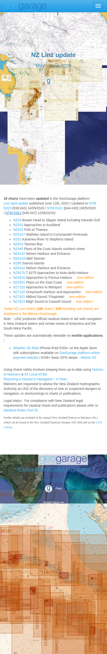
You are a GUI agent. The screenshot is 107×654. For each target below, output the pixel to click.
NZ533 (18, 230)
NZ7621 (19, 297)
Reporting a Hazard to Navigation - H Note (35, 379)
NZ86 (17, 263)
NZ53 (17, 220)
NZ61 (17, 239)
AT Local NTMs (35, 374)
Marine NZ (88, 357)
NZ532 (18, 225)
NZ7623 (19, 301)
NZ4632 (19, 277)
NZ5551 (19, 282)
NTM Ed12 (14, 213)
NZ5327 (19, 234)
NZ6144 (19, 258)
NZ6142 (19, 254)
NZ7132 (19, 287)
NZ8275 (19, 273)
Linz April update (16, 203)
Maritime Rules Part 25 (21, 410)
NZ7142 (19, 292)
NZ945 (18, 249)
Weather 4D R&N (26, 348)
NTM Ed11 (55, 208)
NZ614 (18, 244)
